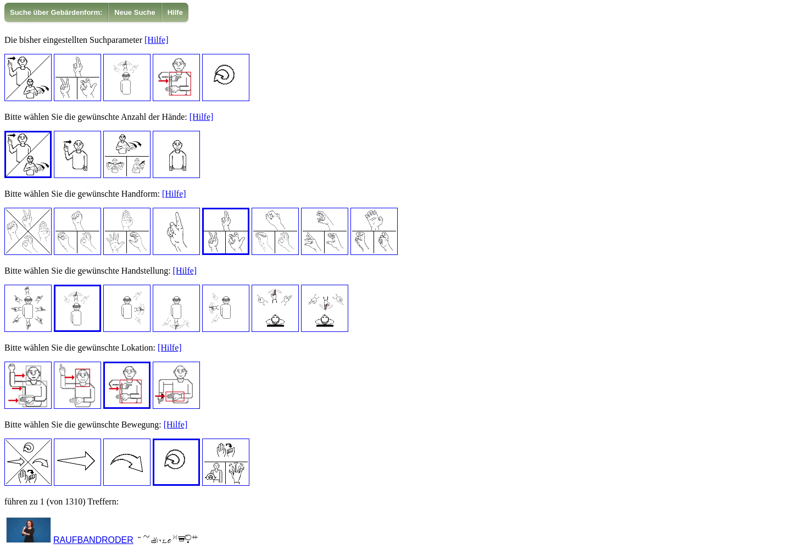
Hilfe (175, 12)
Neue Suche (134, 12)
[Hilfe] (156, 40)
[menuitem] (56, 12)
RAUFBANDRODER (93, 540)
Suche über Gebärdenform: (56, 12)
